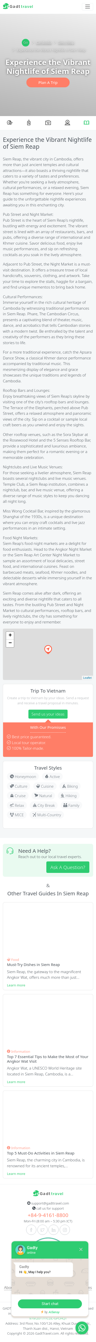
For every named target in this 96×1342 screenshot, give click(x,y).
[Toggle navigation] (87, 6)
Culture (19, 786)
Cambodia (41, 42)
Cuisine (45, 786)
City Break (44, 805)
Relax (17, 805)
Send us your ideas (48, 714)
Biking (70, 786)
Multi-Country (47, 814)
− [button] (10, 643)
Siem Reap (64, 42)
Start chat (50, 1303)
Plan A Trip (48, 82)
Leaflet (87, 677)
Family (71, 805)
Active (52, 776)
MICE (17, 814)
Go (25, 42)
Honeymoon (23, 776)
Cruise (18, 795)
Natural (43, 795)
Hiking (69, 795)
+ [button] (10, 635)
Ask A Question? (67, 867)
